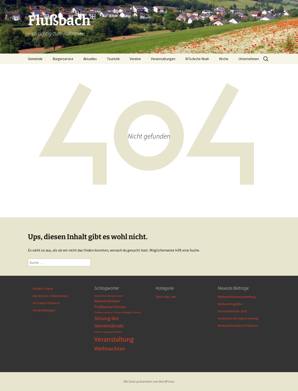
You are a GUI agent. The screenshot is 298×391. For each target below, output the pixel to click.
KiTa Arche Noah (197, 59)
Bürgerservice (63, 59)
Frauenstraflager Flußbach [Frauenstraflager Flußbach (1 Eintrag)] (127, 312)
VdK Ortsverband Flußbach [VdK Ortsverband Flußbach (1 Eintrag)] (108, 331)
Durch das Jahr (166, 297)
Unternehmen (248, 59)
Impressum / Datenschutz (50, 296)
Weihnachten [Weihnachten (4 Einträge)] (109, 348)
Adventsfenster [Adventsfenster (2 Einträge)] (107, 300)
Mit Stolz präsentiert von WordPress (149, 381)
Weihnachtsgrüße (230, 304)
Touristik (113, 59)
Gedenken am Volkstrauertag (238, 318)
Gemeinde (35, 59)
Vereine (135, 59)
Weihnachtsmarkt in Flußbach (238, 325)
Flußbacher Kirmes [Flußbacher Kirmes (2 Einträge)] (110, 306)
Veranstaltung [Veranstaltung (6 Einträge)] (114, 339)
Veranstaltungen (163, 59)
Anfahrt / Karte (43, 288)
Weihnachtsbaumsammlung (237, 297)
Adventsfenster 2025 (232, 311)
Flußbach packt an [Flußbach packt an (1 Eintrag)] (103, 312)
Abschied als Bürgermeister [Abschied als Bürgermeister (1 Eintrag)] (108, 295)
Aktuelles (90, 59)
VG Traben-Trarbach (46, 303)
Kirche (223, 59)
